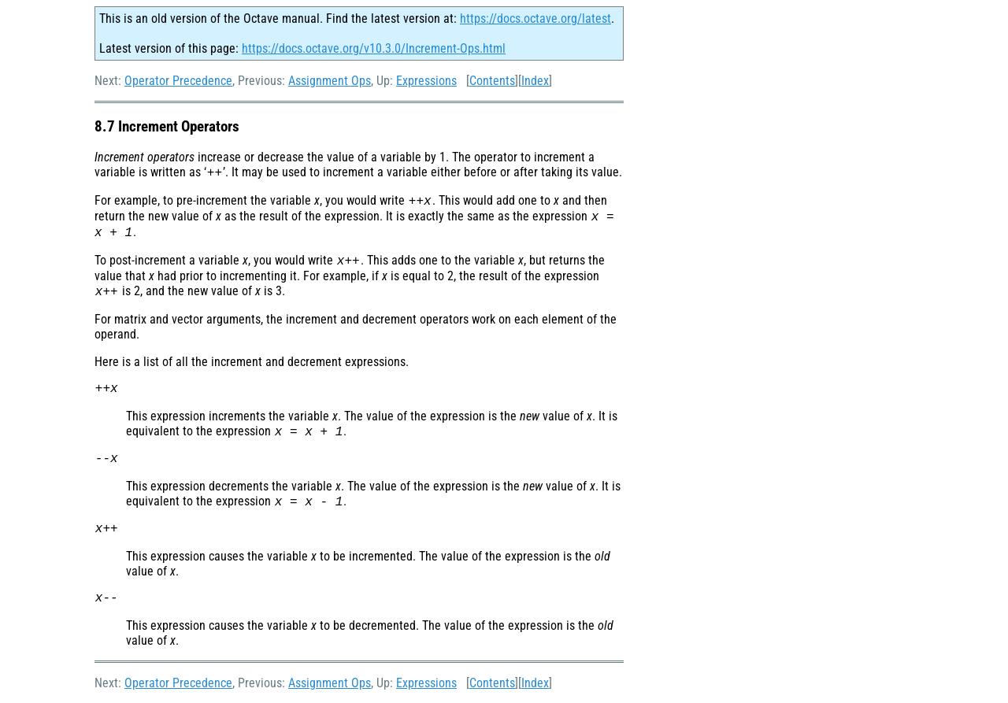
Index (535, 80)
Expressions (426, 80)
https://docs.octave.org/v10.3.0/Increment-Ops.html (374, 48)
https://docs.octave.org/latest (535, 18)
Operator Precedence (178, 80)
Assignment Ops (329, 80)
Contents (492, 80)
